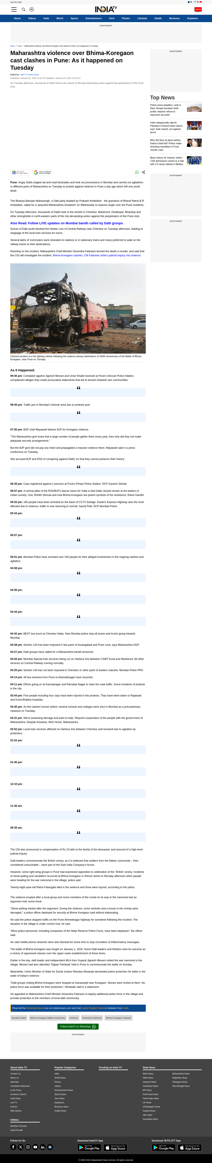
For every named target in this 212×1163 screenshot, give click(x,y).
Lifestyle (142, 18)
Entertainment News (63, 1090)
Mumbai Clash (19, 1018)
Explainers (59, 1102)
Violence (74, 1018)
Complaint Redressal (19, 1086)
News (12, 46)
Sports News (60, 1094)
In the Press (15, 1090)
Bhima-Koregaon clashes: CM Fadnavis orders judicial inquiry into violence (97, 255)
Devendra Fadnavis (92, 1018)
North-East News (150, 1094)
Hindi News (15, 1098)
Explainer (192, 18)
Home (17, 18)
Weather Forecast (18, 1126)
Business (174, 18)
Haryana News (149, 1082)
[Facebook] (13, 1147)
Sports (74, 18)
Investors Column (18, 1094)
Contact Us (15, 1073)
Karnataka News (150, 1119)
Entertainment (94, 18)
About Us (14, 1078)
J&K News (147, 1115)
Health (158, 18)
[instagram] (28, 1147)
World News (60, 1078)
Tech (111, 18)
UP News (147, 1102)
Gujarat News (149, 1111)
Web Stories (15, 1111)
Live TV (13, 1102)
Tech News (59, 1098)
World (59, 18)
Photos (126, 18)
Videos (32, 18)
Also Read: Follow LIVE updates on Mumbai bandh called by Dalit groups (66, 223)
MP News (147, 1090)
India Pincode (16, 1130)
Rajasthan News (179, 1078)
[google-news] (50, 1147)
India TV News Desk (29, 74)
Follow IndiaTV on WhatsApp (78, 1026)
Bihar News (148, 1073)
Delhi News (148, 1078)
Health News (60, 1111)
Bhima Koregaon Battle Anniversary (47, 1018)
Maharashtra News (181, 1073)
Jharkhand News (150, 1086)
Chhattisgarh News (151, 1106)
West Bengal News (181, 1086)
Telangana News (180, 1082)
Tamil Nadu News (151, 1098)
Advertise (14, 1082)
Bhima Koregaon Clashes (118, 1018)
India (46, 18)
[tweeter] (21, 1147)
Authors (13, 1106)
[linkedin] (43, 1147)
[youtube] (35, 1147)
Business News (61, 1106)
